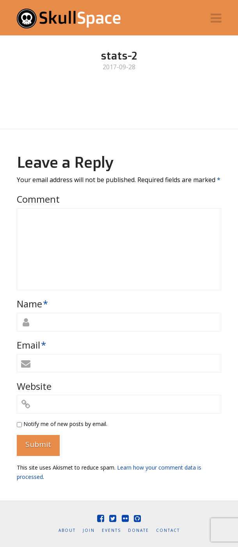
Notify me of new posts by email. (65, 424)
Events (111, 530)
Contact (168, 530)
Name (32, 303)
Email (31, 344)
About (67, 530)
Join (89, 530)
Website (34, 386)
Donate (138, 530)
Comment (38, 199)
